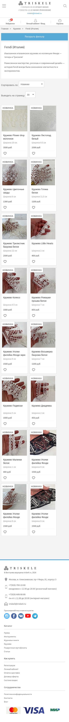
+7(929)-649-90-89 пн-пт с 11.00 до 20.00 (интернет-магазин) (29, 596)
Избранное (10, 24)
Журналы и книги (11, 640)
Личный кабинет (11, 669)
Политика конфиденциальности (18, 694)
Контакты (8, 698)
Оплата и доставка (12, 673)
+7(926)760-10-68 (25, 10)
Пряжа (7, 633)
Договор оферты (11, 676)
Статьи (7, 651)
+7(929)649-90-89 (27, 7)
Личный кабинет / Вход (35, 24)
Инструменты (10, 636)
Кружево (8, 644)
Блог (6, 701)
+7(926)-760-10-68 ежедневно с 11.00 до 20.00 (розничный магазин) (33, 587)
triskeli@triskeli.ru (34, 13)
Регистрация (9, 665)
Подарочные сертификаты (15, 648)
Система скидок (10, 680)
